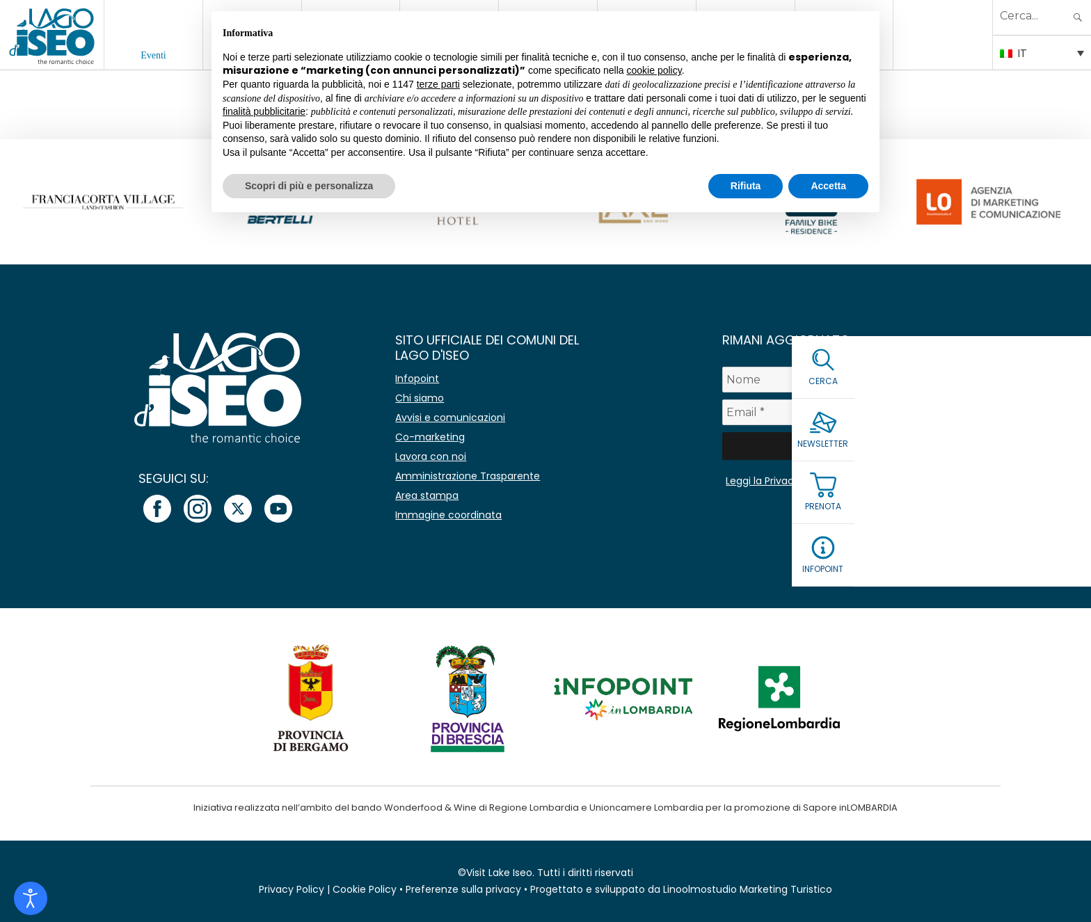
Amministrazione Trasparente (467, 476)
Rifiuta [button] (746, 185)
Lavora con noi (430, 456)
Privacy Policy (291, 889)
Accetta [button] (828, 185)
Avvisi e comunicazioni (450, 417)
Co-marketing (430, 437)
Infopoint (417, 379)
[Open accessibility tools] (30, 898)
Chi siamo (419, 398)
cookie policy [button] (654, 70)
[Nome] (868, 379)
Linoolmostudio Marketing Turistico (747, 889)
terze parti (438, 84)
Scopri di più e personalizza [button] (309, 185)
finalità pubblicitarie (264, 111)
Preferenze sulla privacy (463, 889)
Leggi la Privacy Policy (778, 481)
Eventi (153, 55)
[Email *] (868, 412)
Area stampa (427, 495)
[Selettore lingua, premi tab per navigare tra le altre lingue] (1042, 52)
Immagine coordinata (448, 515)
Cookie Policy (365, 889)
